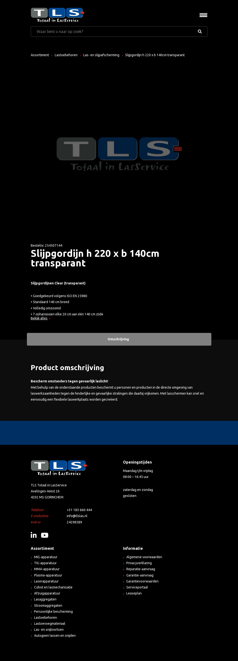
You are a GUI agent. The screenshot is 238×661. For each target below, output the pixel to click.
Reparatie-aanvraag (140, 569)
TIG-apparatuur (45, 563)
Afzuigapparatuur (47, 593)
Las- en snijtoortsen (49, 629)
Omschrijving (118, 339)
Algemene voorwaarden (144, 557)
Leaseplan (134, 593)
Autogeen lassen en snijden (55, 635)
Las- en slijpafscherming (101, 55)
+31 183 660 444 (79, 510)
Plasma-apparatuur (48, 575)
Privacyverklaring (139, 563)
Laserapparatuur (46, 581)
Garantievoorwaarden (142, 581)
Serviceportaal (137, 587)
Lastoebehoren (66, 55)
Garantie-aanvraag (139, 575)
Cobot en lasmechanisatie (53, 587)
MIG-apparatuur (45, 557)
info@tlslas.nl (77, 516)
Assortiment (40, 55)
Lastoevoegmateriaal (49, 623)
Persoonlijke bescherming (53, 611)
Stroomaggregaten (48, 605)
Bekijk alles (40, 318)
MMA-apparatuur (47, 569)
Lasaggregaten (45, 599)
